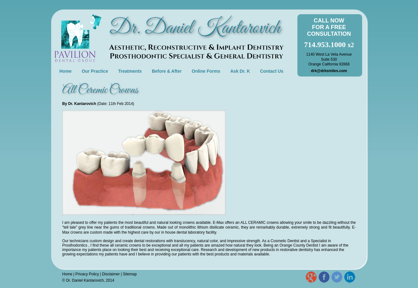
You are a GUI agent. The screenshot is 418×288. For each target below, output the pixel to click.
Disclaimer (111, 274)
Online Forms (206, 71)
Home (65, 71)
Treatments (130, 71)
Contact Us (272, 71)
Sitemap (130, 274)
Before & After (167, 71)
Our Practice (95, 71)
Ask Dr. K (240, 71)
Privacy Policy (87, 274)
